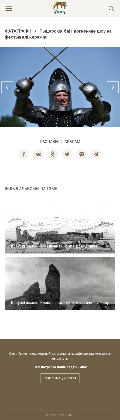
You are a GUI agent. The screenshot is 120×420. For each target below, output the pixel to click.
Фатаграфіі (18, 31)
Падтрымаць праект (60, 378)
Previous (7, 87)
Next (113, 87)
